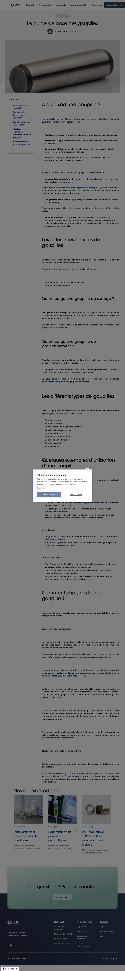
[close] (87, 470)
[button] (10, 969)
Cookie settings (76, 495)
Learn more (41, 488)
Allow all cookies (49, 495)
